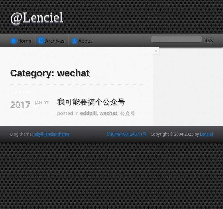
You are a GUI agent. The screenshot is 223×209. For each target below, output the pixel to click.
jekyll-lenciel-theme (51, 134)
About (82, 40)
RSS (208, 40)
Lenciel (206, 134)
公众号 (127, 113)
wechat (109, 113)
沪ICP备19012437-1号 (127, 134)
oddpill (88, 113)
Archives (51, 40)
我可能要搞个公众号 (91, 102)
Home (21, 40)
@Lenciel (36, 17)
